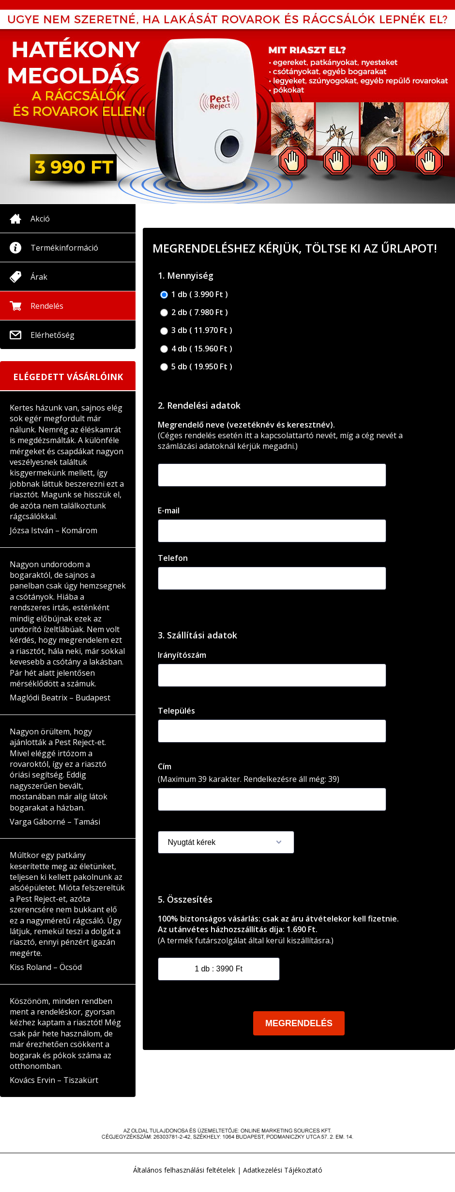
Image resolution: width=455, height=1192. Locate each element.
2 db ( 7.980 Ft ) (194, 312)
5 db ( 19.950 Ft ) (196, 367)
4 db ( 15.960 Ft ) (196, 349)
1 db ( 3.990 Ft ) (194, 294)
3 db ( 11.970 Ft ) (196, 330)
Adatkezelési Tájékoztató (282, 1170)
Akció (40, 218)
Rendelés (46, 306)
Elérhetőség (52, 335)
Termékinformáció (64, 247)
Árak (38, 276)
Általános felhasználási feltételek (184, 1170)
